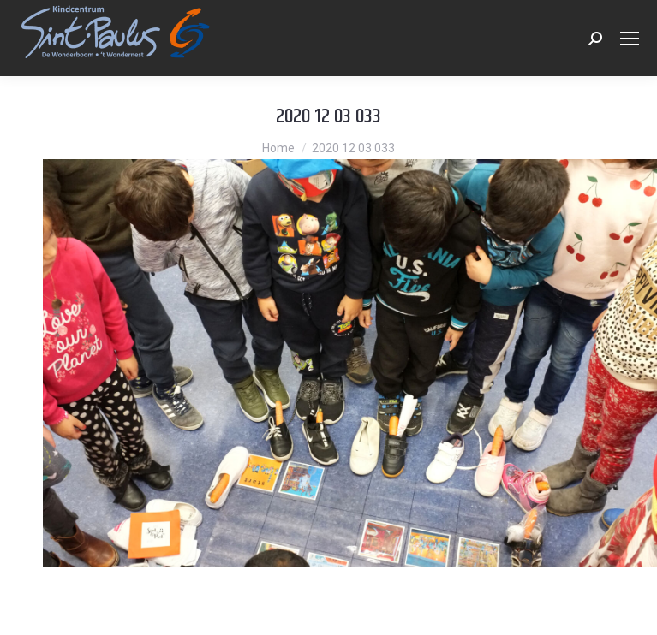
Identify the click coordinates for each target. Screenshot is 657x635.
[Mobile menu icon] (629, 38)
